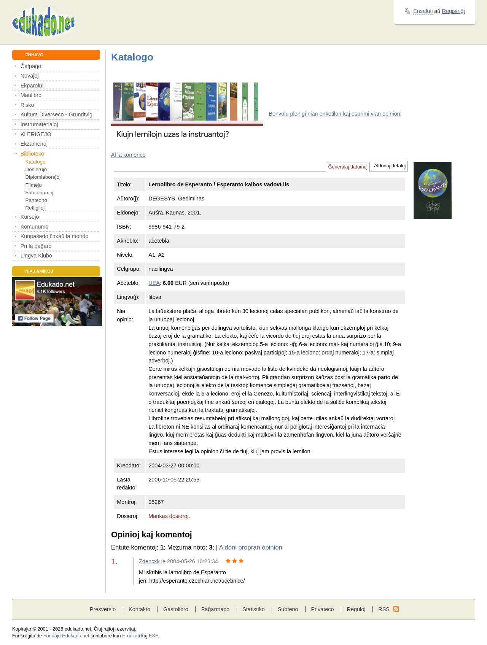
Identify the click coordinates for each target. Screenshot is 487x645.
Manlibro (31, 95)
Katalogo (35, 162)
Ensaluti (423, 11)
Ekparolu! (32, 86)
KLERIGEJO (36, 134)
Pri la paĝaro (36, 246)
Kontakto (139, 609)
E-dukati (131, 636)
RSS (384, 609)
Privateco (322, 609)
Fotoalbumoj (39, 192)
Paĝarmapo (215, 609)
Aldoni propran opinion (250, 547)
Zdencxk (149, 561)
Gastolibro (175, 609)
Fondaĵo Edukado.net (66, 636)
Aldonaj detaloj (390, 165)
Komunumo (35, 227)
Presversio (103, 609)
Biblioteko (33, 154)
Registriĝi (453, 11)
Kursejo (30, 217)
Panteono (36, 200)
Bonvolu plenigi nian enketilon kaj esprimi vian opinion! (335, 114)
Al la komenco (128, 155)
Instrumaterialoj (39, 124)
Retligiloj (35, 208)
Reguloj (356, 609)
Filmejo (33, 185)
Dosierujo (36, 169)
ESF (153, 636)
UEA (154, 283)
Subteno (288, 609)
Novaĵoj (30, 76)
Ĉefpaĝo (31, 66)
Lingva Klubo (36, 256)
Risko (27, 105)
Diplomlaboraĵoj (42, 177)
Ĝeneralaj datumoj (348, 167)
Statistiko (253, 609)
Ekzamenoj (34, 144)
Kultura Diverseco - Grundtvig (56, 114)
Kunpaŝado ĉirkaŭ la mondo (55, 236)
